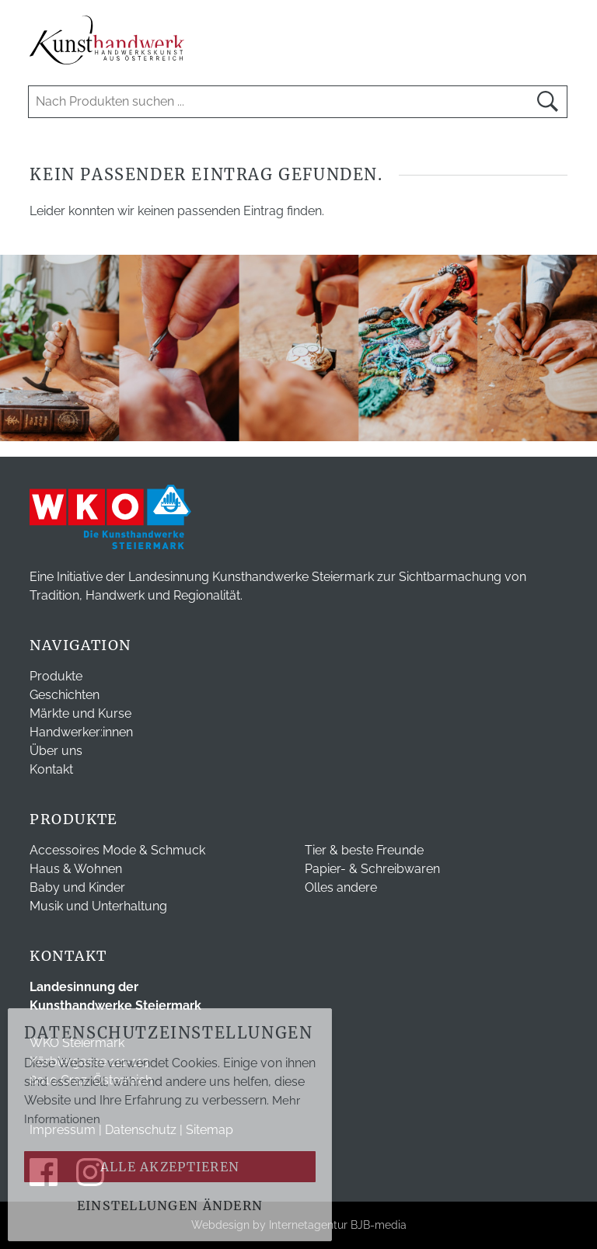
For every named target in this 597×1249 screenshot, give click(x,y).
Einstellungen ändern (170, 1205)
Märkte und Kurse (80, 713)
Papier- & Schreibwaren (372, 868)
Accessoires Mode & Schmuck (117, 850)
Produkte (56, 676)
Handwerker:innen (81, 732)
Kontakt (51, 769)
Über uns (56, 750)
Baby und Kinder (77, 887)
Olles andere (341, 887)
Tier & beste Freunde (364, 850)
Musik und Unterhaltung (98, 906)
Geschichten (65, 694)
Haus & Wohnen (76, 868)
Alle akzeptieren (169, 1166)
